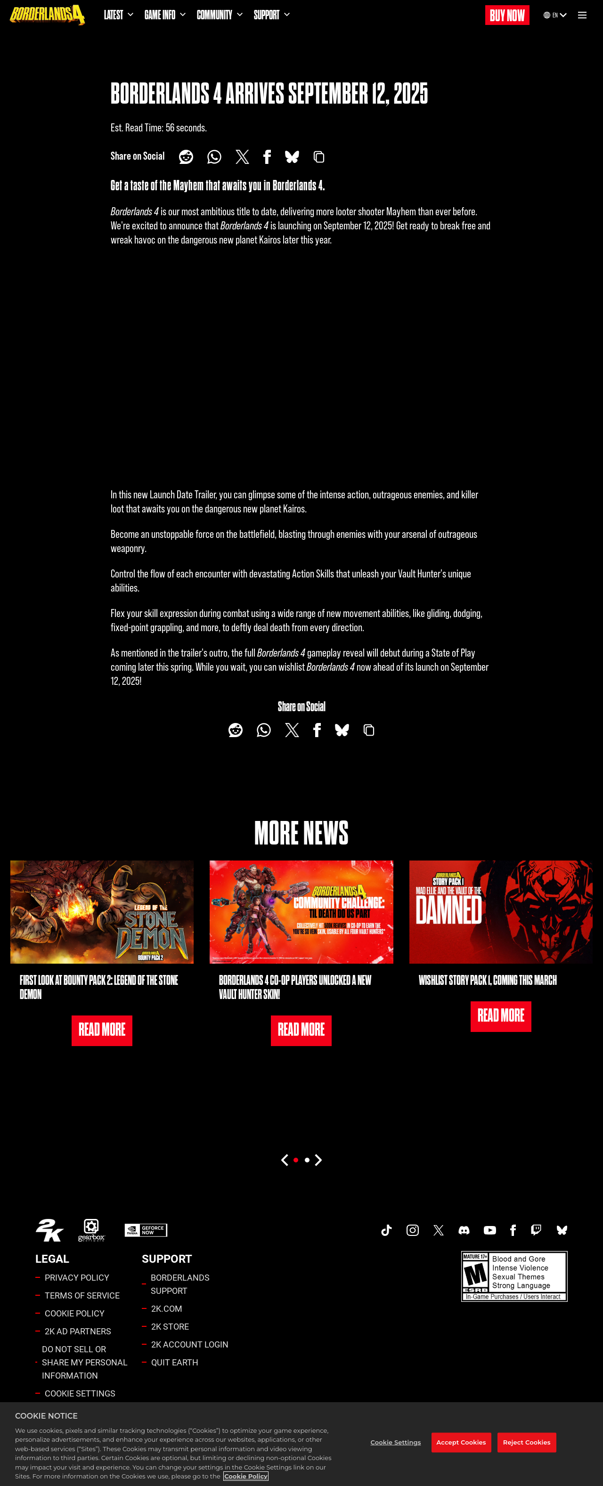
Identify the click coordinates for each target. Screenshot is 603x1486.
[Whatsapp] (214, 157)
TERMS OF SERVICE (82, 1295)
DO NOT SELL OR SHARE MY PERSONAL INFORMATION (85, 1362)
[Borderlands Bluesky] (562, 1230)
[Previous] (284, 1160)
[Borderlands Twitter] (438, 1230)
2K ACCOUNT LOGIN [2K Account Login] (189, 1344)
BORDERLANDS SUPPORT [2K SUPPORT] (180, 1284)
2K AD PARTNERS (78, 1331)
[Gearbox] (92, 1230)
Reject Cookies (527, 1442)
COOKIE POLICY (75, 1313)
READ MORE (102, 1029)
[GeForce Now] (146, 1230)
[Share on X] (242, 157)
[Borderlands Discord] (464, 1230)
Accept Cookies (461, 1442)
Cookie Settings (80, 1393)
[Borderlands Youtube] (490, 1230)
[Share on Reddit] (186, 157)
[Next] (318, 1160)
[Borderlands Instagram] (413, 1230)
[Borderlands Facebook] (513, 1230)
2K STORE (170, 1326)
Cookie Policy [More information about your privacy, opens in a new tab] (246, 1476)
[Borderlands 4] (47, 15)
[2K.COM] (49, 1230)
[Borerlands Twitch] (536, 1230)
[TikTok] (387, 1230)
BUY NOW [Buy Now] (507, 15)
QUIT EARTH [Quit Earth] (174, 1362)
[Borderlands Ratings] (514, 1276)
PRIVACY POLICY (77, 1277)
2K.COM (166, 1308)
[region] (301, 1444)
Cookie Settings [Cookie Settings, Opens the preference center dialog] (396, 1442)
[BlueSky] (292, 157)
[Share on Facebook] (267, 157)
